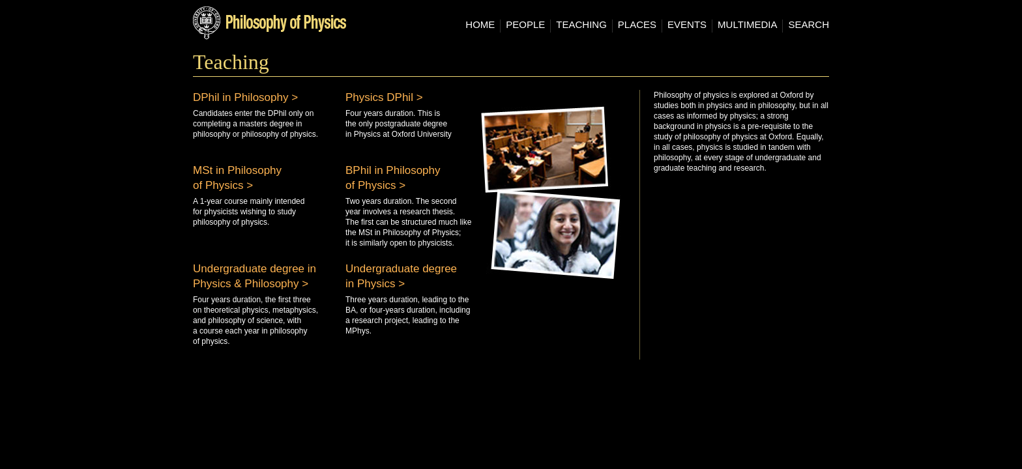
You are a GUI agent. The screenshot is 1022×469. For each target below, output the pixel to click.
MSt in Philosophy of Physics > (237, 178)
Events (687, 25)
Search (808, 25)
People (525, 25)
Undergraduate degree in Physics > (401, 276)
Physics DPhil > (384, 97)
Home (480, 25)
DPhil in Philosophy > (245, 97)
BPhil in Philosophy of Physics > (393, 178)
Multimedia (747, 25)
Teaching (581, 25)
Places (637, 25)
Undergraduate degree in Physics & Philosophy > (254, 276)
